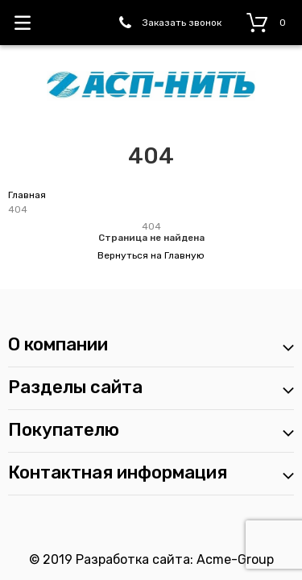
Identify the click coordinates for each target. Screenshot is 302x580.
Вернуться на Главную (151, 255)
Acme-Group (235, 559)
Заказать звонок (182, 22)
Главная (27, 195)
